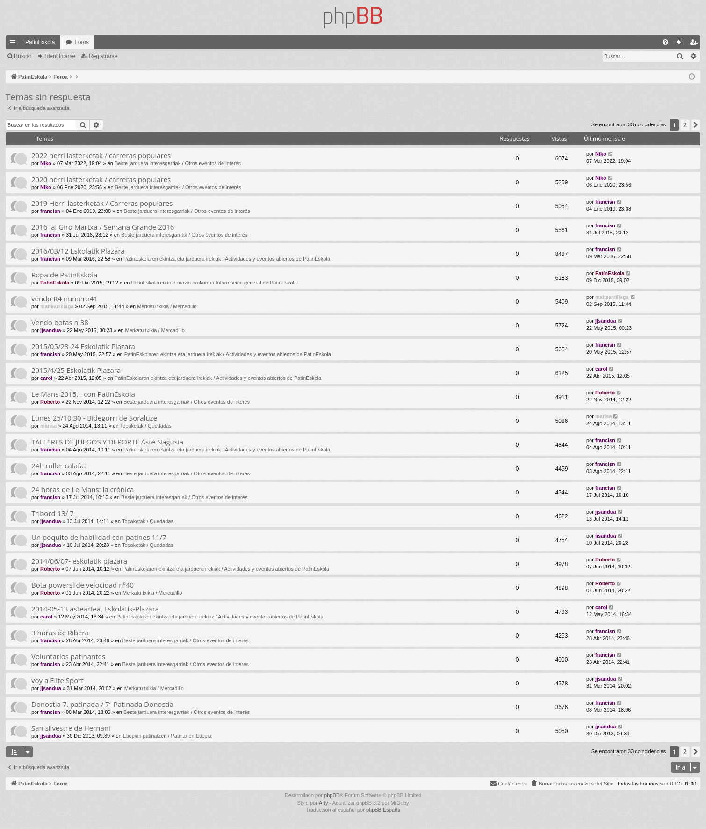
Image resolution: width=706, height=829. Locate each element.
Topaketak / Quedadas (146, 426)
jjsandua (50, 330)
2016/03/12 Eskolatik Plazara (78, 250)
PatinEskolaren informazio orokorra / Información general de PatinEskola (214, 282)
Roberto (50, 402)
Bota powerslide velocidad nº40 (82, 584)
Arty (323, 803)
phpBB (331, 795)
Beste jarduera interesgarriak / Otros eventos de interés (178, 163)
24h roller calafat (58, 465)
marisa (48, 426)
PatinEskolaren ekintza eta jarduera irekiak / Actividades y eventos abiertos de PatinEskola (226, 259)
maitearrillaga (57, 306)
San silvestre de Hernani (70, 728)
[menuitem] (665, 42)
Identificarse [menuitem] (681, 44)
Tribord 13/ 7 (52, 513)
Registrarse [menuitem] (695, 44)
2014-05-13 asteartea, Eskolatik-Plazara (95, 608)
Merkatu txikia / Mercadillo (166, 306)
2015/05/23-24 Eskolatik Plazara (83, 346)
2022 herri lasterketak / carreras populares (101, 155)
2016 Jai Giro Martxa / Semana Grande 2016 (102, 227)
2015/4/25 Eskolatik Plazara (76, 370)
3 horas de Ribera (60, 632)
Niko (45, 163)
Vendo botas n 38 (59, 322)
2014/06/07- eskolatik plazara (79, 561)
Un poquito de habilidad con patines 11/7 (98, 537)
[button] (695, 125)
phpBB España (383, 810)
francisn (50, 211)
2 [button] (685, 124)
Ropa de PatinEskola (64, 274)
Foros (81, 42)
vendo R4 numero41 (64, 298)
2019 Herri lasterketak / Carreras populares (102, 203)
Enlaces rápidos (14, 44)
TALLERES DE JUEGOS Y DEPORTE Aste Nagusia (107, 441)
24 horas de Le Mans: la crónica (82, 489)
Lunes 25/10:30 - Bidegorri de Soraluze (94, 417)
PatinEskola (40, 42)
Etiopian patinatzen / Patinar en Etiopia (167, 736)
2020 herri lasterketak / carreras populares (101, 179)
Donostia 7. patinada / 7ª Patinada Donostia (102, 704)
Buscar (22, 56)
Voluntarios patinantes (68, 656)
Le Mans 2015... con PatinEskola (83, 394)
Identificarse (60, 56)
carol (46, 378)
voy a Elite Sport (57, 680)
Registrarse (103, 56)
